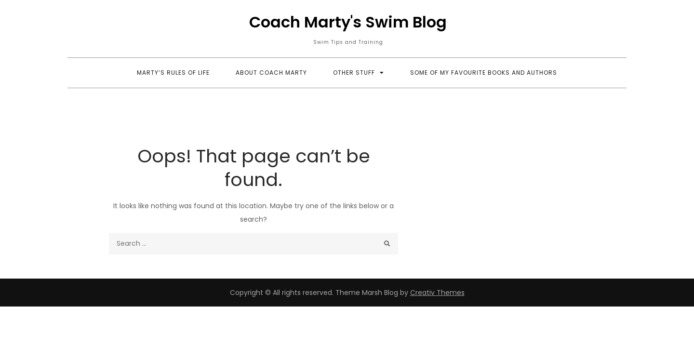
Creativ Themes (437, 292)
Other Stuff (354, 72)
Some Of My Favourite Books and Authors (483, 72)
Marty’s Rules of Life (173, 72)
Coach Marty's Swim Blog (348, 22)
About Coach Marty (271, 72)
